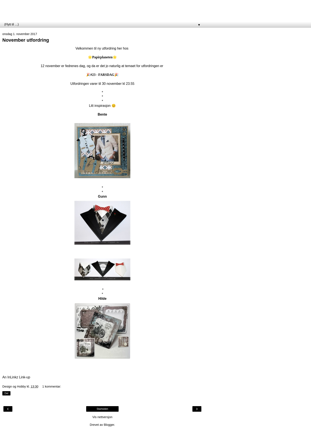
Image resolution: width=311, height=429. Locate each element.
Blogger (109, 424)
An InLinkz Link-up (16, 377)
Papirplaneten (26, 13)
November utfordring (25, 40)
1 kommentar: (51, 386)
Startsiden (102, 408)
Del (6, 393)
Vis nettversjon (102, 417)
